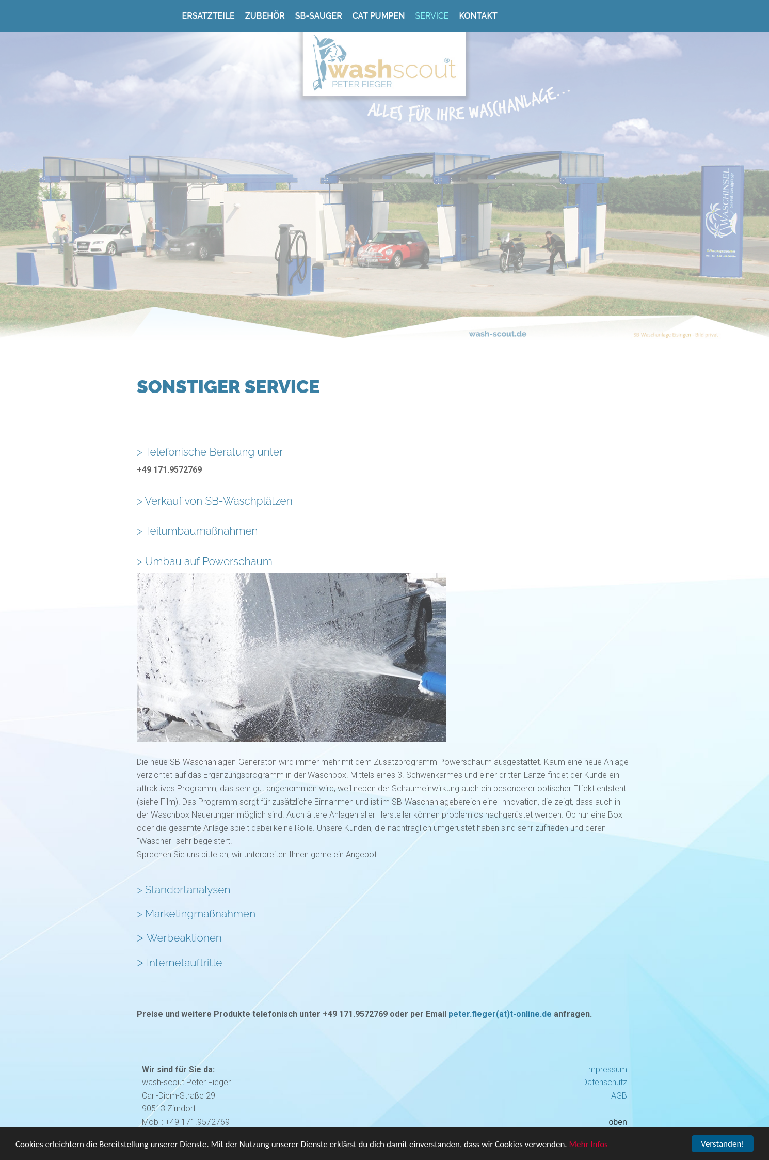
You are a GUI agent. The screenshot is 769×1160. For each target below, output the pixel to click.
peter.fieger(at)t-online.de (500, 1014)
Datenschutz (604, 1082)
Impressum (606, 1069)
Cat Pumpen (379, 16)
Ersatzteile (208, 16)
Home (159, 14)
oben (617, 1122)
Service (431, 16)
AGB (619, 1096)
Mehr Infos (588, 1145)
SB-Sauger (318, 16)
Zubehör (265, 16)
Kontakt (478, 16)
